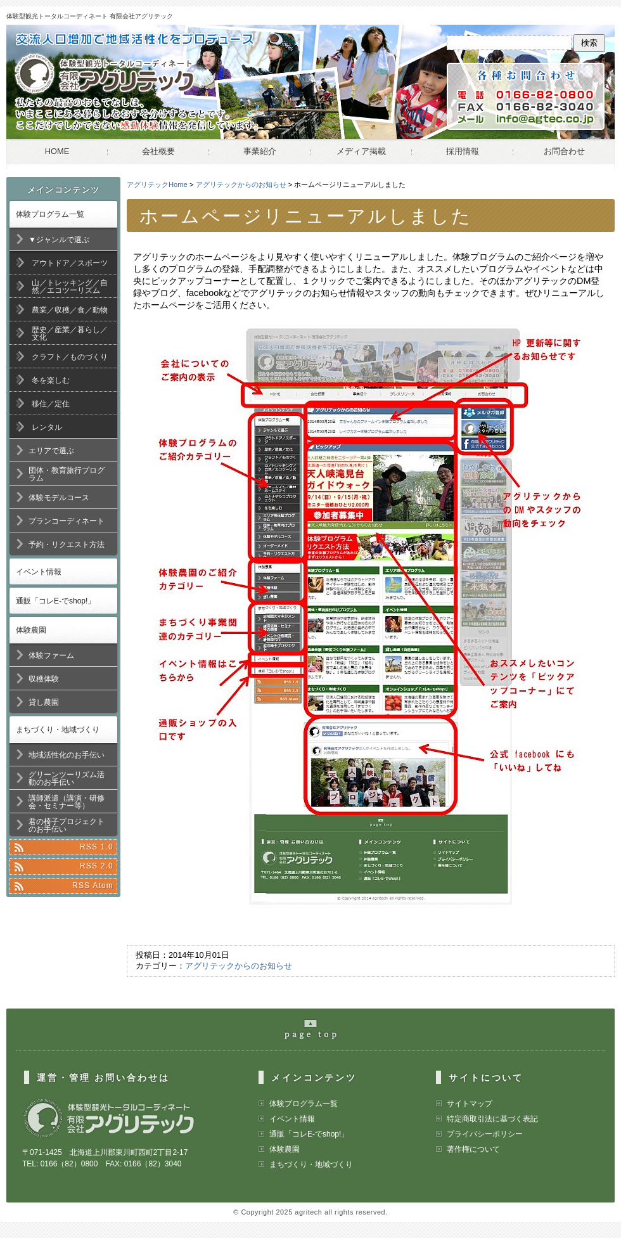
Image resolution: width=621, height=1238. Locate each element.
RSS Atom (92, 885)
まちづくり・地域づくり (57, 729)
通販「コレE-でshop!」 (55, 600)
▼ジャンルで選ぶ (59, 239)
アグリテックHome (157, 184)
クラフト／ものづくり (70, 356)
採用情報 (462, 151)
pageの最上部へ (316, 1034)
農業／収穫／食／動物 (70, 310)
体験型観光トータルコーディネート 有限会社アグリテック (89, 16)
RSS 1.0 (96, 846)
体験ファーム (51, 655)
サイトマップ (469, 1103)
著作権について (473, 1149)
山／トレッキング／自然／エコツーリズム (70, 286)
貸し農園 (44, 702)
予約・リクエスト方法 (67, 544)
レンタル (47, 427)
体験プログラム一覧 (50, 214)
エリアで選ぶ (51, 450)
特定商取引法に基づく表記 (492, 1118)
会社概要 (158, 151)
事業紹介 (259, 151)
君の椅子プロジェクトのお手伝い (67, 825)
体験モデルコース (59, 497)
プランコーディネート (67, 521)
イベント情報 (38, 571)
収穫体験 (44, 678)
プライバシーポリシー (485, 1134)
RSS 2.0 (96, 865)
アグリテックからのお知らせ (241, 184)
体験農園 (31, 630)
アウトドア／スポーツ (70, 263)
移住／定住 (51, 403)
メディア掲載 (361, 151)
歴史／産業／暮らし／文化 (70, 333)
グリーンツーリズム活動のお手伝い (67, 778)
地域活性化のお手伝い (67, 755)
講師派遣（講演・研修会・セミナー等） (67, 802)
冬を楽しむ (51, 380)
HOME (57, 151)
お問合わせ (564, 151)
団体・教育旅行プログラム (67, 474)
